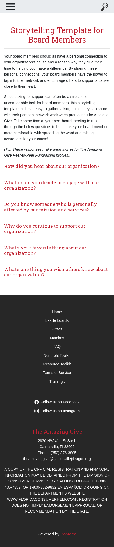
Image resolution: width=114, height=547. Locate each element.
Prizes (57, 329)
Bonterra (68, 534)
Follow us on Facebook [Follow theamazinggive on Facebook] (57, 402)
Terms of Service (57, 372)
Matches (57, 338)
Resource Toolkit (57, 364)
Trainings (57, 381)
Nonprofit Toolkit (57, 355)
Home (57, 312)
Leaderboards (57, 320)
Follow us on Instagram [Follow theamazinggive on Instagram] (57, 411)
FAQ (57, 346)
